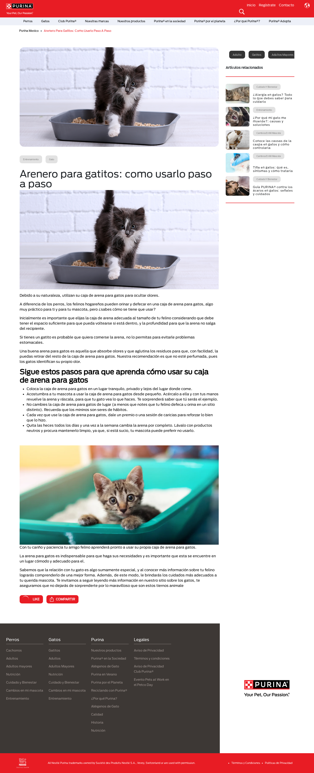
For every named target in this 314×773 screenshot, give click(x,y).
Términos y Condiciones (245, 762)
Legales (141, 639)
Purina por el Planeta (107, 682)
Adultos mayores (282, 54)
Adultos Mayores (61, 666)
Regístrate (267, 5)
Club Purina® (67, 21)
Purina (97, 639)
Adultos (12, 658)
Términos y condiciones (152, 658)
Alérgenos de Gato (105, 666)
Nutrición (13, 674)
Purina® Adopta (280, 21)
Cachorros (14, 650)
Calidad (97, 714)
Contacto (286, 5)
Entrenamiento (17, 698)
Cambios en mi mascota (24, 690)
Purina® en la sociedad (170, 21)
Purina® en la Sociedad (108, 658)
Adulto (237, 54)
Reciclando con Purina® (109, 690)
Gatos (45, 21)
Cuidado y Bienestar (21, 682)
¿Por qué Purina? (104, 698)
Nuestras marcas (97, 21)
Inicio (251, 5)
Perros (27, 21)
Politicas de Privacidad (278, 762)
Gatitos (256, 54)
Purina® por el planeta (209, 21)
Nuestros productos (131, 21)
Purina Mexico (29, 30)
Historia (97, 722)
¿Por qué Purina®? (247, 21)
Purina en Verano (104, 674)
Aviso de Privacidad (149, 650)
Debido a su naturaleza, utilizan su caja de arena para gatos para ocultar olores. (89, 295)
